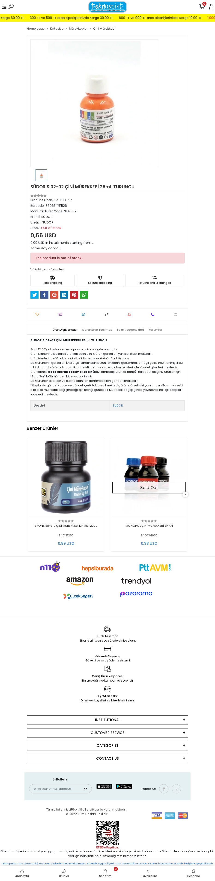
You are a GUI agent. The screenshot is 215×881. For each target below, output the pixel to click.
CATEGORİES (107, 745)
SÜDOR (118, 405)
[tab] (65, 329)
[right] (185, 494)
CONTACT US (107, 758)
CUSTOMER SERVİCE (107, 732)
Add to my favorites (47, 269)
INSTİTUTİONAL (107, 719)
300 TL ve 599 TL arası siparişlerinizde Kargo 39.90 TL (86, 17)
